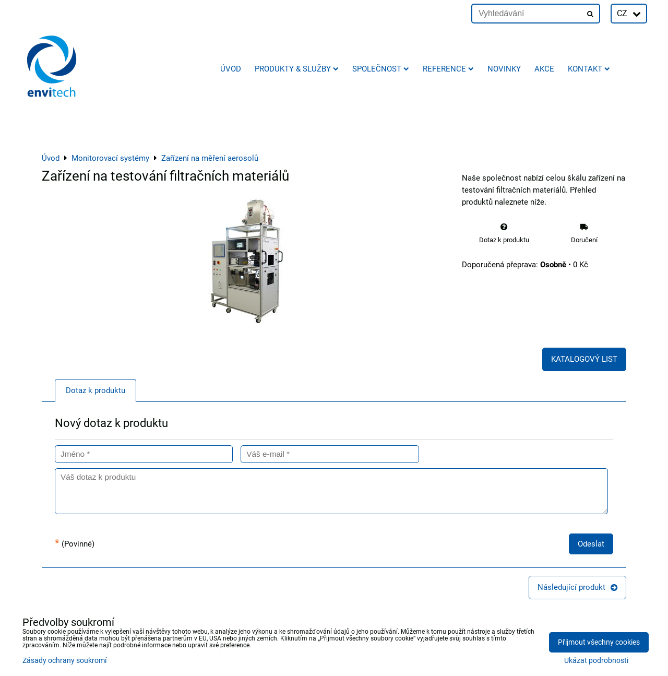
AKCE (544, 69)
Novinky (504, 69)
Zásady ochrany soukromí (64, 660)
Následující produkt (577, 587)
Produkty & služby (297, 69)
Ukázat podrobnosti (596, 661)
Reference (448, 69)
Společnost (380, 69)
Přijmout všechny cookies (599, 642)
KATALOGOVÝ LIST (584, 359)
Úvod (230, 69)
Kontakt (589, 69)
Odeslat (591, 544)
